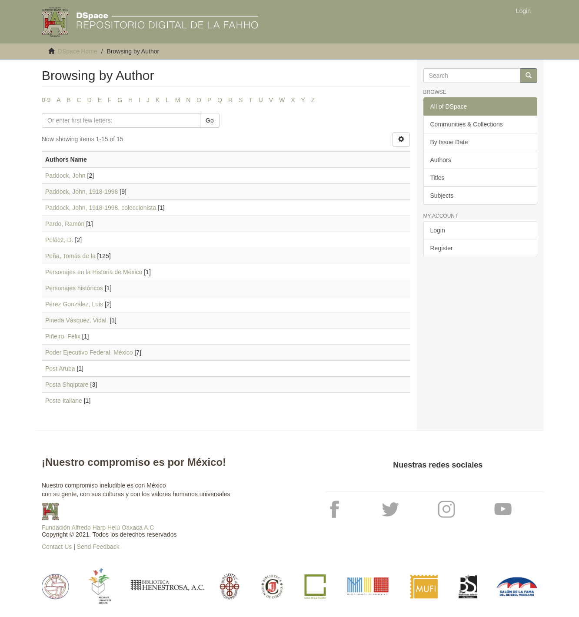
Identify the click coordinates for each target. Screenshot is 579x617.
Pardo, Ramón (64, 223)
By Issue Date (449, 142)
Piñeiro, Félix (62, 336)
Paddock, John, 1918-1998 (81, 191)
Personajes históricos (74, 288)
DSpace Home (77, 51)
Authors (440, 159)
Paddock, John (65, 175)
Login (437, 230)
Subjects (442, 195)
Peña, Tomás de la (70, 255)
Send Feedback (98, 546)
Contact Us (57, 546)
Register (441, 248)
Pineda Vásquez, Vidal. (76, 320)
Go (210, 120)
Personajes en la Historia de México (93, 272)
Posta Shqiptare (67, 384)
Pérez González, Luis (74, 304)
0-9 (46, 99)
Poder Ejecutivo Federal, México (89, 352)
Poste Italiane (63, 400)
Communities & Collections (466, 124)
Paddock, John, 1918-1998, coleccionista (100, 207)
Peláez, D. (59, 239)
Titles (437, 177)
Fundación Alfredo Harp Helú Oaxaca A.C (98, 527)
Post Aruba (60, 368)
